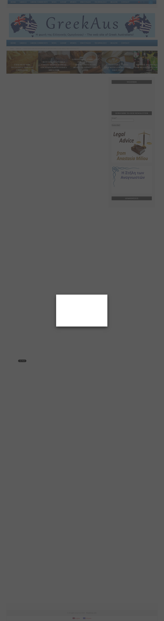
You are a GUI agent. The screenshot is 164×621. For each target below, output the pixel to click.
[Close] (107, 295)
